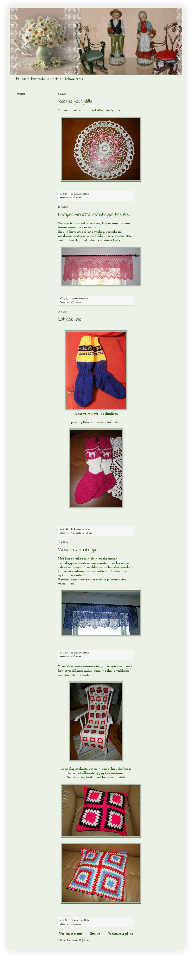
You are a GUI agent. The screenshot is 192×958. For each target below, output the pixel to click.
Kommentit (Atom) (78, 940)
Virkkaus (76, 198)
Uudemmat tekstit (70, 933)
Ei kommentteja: (80, 194)
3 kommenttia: (80, 299)
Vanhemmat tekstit (120, 933)
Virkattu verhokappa (78, 550)
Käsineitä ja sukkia (81, 533)
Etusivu (95, 933)
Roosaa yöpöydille (75, 101)
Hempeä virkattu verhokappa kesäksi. (94, 214)
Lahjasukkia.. (70, 319)
